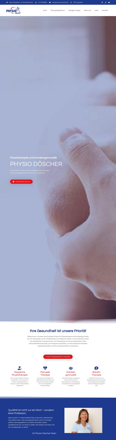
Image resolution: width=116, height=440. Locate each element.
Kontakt (105, 10)
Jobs (96, 10)
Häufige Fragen (74, 10)
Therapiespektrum (57, 10)
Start (45, 10)
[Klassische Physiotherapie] (19, 373)
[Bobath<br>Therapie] (96, 373)
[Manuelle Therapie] (45, 373)
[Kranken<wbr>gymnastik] (71, 373)
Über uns (87, 10)
